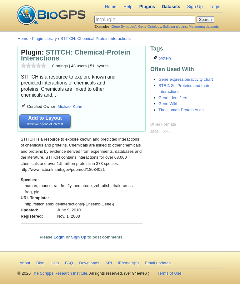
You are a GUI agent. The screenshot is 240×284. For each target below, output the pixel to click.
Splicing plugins (175, 26)
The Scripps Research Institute (60, 273)
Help (127, 6)
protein (162, 58)
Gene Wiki (167, 103)
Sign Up (195, 6)
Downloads (89, 263)
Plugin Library (44, 38)
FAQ (69, 263)
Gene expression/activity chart (185, 79)
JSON (154, 131)
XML (167, 131)
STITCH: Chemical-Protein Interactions (95, 38)
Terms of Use (170, 273)
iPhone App (128, 263)
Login (215, 6)
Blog (40, 263)
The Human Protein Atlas (181, 110)
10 (43, 65)
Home (110, 6)
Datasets (171, 6)
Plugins (147, 6)
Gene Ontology (149, 26)
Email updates (158, 263)
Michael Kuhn (70, 106)
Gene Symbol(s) (123, 26)
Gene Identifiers (172, 97)
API (108, 263)
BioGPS (51, 15)
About (25, 263)
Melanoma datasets (204, 26)
